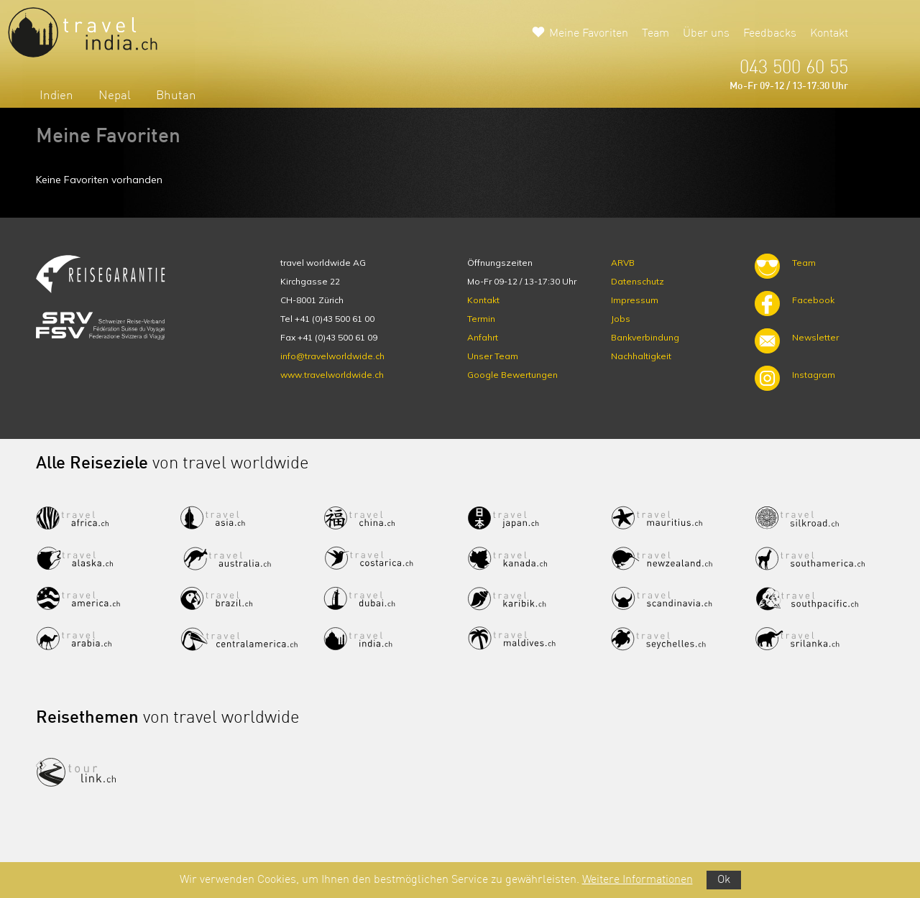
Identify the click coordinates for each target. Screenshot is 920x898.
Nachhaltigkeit (641, 356)
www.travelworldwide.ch (332, 374)
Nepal (114, 96)
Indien (56, 96)
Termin (481, 318)
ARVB (623, 262)
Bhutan (176, 96)
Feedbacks (769, 34)
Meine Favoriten (588, 34)
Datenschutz (637, 281)
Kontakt (829, 34)
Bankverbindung (645, 337)
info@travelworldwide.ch (332, 356)
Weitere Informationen (637, 880)
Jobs (620, 318)
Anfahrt (482, 337)
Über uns (706, 34)
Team (655, 34)
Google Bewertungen (512, 374)
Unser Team (492, 356)
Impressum (634, 300)
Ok (723, 880)
